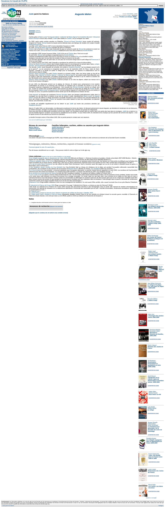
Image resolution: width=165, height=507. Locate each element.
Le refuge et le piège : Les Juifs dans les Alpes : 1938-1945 (156, 286)
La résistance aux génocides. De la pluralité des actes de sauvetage (155, 429)
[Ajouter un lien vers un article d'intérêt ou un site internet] (56, 156)
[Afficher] (37, 30)
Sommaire (32, 30)
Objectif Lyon (161, 270)
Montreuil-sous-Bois (36, 44)
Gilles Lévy (151, 314)
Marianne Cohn (35, 182)
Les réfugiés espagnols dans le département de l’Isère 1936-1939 (154, 441)
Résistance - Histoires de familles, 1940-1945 (156, 334)
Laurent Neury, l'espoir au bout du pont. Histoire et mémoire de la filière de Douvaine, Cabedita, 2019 (62, 193)
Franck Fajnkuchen (154, 454)
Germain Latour (152, 220)
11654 (135, 13)
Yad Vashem (130, 13)
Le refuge (151, 410)
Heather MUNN (152, 408)
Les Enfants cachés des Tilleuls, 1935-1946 (156, 207)
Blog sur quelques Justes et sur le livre (42, 161)
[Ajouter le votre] (96, 144)
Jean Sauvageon (153, 116)
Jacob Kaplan (151, 174)
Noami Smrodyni (34, 38)
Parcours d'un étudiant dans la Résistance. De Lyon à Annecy (155, 130)
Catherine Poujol (153, 252)
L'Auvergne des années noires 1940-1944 (155, 316)
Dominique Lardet (153, 205)
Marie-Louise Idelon (35, 130)
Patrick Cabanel (152, 345)
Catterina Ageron (34, 128)
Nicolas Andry (161, 267)
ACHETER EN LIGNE (153, 103)
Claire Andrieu (152, 424)
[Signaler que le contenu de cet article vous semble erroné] (48, 212)
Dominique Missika (155, 329)
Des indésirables (153, 117)
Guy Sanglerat (152, 127)
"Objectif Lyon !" (36, 191)
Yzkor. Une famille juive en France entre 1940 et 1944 (155, 457)
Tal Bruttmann (152, 360)
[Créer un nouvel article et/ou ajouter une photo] (41, 26)
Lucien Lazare (152, 469)
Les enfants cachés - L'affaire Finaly (155, 254)
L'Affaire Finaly (152, 175)
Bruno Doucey (152, 158)
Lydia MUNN (151, 407)
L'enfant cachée (154, 147)
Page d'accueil (4, 13)
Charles (69, 38)
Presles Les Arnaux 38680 (127, 16)
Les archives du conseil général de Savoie (43, 173)
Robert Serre (151, 112)
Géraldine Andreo (151, 438)
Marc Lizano (152, 144)
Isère (140, 29)
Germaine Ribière (152, 299)
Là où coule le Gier (36, 174)
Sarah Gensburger (153, 425)
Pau (77, 56)
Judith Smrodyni (57, 127)
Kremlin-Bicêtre (88, 50)
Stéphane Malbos (152, 96)
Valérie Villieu (152, 391)
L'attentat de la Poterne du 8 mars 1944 (42, 185)
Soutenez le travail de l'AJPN (14, 1)
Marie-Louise (43, 37)
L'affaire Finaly (152, 300)
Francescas (94, 59)
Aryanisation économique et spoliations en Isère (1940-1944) (154, 364)
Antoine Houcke (153, 393)
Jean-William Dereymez (154, 283)
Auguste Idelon (54, 37)
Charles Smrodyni (58, 130)
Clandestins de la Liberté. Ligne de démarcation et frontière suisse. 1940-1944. (156, 380)
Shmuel (95, 37)
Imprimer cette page (14, 67)
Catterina (63, 37)
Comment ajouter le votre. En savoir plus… (42, 147)
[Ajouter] (42, 136)
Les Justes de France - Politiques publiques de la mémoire (155, 238)
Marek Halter (152, 485)
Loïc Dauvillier (153, 143)
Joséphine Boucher (86, 37)
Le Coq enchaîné (35, 170)
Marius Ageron (72, 37)
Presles (92, 88)
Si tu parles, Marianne (155, 160)
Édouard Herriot (73, 168)
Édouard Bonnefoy (145, 57)
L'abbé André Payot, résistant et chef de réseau (46, 194)
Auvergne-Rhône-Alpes (146, 26)
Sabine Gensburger (152, 235)
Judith (55, 38)
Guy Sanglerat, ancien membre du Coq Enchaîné (46, 167)
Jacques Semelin (152, 189)
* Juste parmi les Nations (7, 505)
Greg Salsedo (153, 146)
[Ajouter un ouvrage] (151, 497)
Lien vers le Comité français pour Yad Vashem (40, 119)
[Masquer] (38, 32)
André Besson (152, 376)
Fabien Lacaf (152, 251)
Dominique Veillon (155, 331)
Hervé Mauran (152, 115)
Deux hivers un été (155, 394)
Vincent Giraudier (153, 113)
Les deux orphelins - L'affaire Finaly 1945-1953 (154, 223)
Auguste (35, 94)
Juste (31, 14)
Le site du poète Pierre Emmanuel (41, 164)
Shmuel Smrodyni (78, 87)
